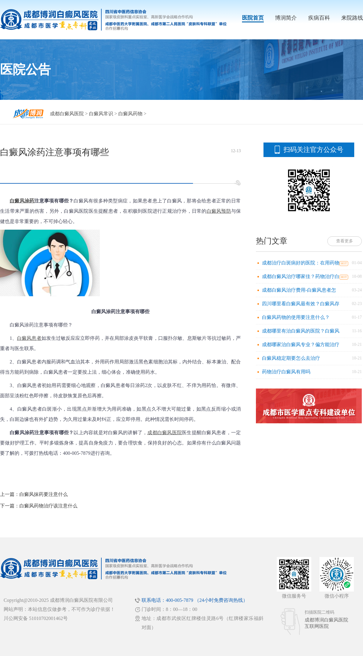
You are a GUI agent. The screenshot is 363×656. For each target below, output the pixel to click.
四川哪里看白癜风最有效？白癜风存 (300, 303)
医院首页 (253, 18)
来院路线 (352, 18)
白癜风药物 (130, 113)
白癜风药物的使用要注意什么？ (296, 317)
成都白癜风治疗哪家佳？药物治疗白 (300, 276)
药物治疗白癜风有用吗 (286, 371)
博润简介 (286, 18)
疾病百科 (319, 18)
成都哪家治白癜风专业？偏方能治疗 (300, 344)
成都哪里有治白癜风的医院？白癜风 (300, 330)
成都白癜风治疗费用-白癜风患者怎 (299, 290)
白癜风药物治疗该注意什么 (48, 505)
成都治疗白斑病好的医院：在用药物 (300, 262)
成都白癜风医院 (67, 113)
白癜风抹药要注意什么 (43, 494)
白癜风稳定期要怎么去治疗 (291, 358)
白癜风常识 (101, 113)
